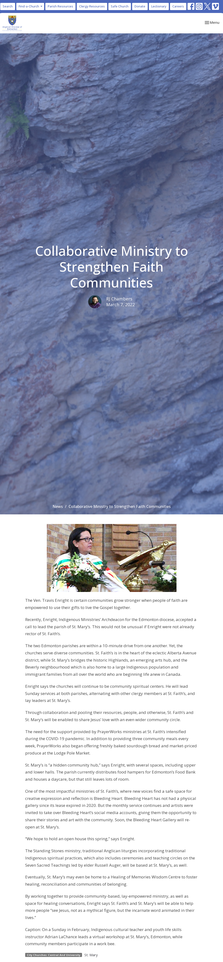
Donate (140, 6)
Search (8, 6)
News (58, 506)
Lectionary (158, 6)
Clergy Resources (92, 6)
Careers (178, 6)
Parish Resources (60, 6)
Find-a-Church (31, 6)
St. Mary (91, 954)
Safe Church (120, 6)
